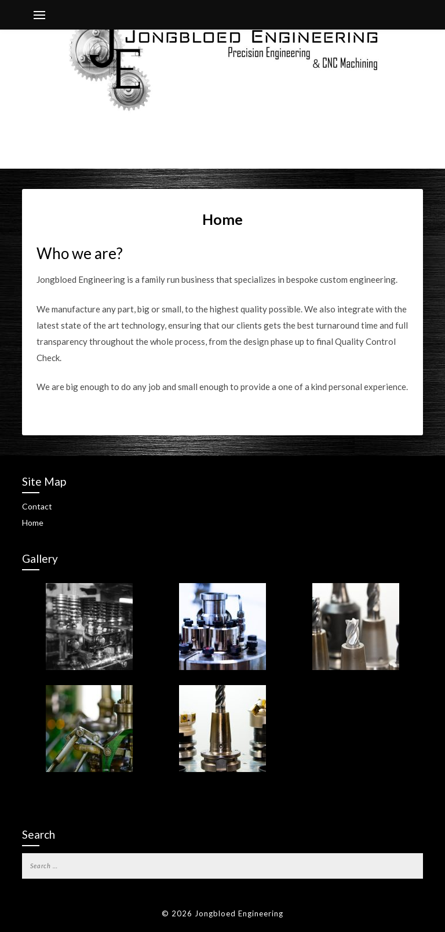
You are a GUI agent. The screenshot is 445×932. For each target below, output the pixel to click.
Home (32, 522)
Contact (37, 506)
